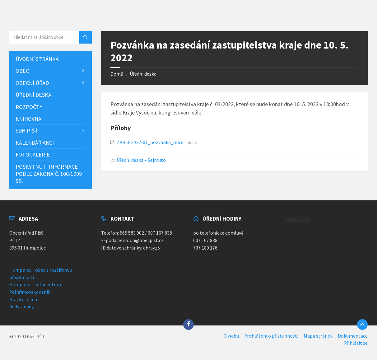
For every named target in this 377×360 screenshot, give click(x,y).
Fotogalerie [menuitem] (33, 154)
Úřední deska (143, 74)
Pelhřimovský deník (29, 292)
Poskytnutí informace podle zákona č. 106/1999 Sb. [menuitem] (49, 174)
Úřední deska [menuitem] (33, 94)
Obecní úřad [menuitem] (32, 82)
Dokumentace (353, 336)
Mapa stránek (318, 336)
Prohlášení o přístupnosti (271, 336)
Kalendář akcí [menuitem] (35, 142)
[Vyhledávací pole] (50, 37)
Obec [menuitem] (22, 70)
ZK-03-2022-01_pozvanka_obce (150, 142)
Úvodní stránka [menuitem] (37, 59)
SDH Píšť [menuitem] (27, 130)
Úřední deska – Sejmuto (141, 160)
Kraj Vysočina (23, 299)
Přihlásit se (356, 343)
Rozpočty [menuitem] (29, 106)
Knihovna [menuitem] (28, 118)
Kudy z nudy (21, 307)
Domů (116, 74)
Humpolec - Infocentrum (36, 285)
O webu (231, 336)
